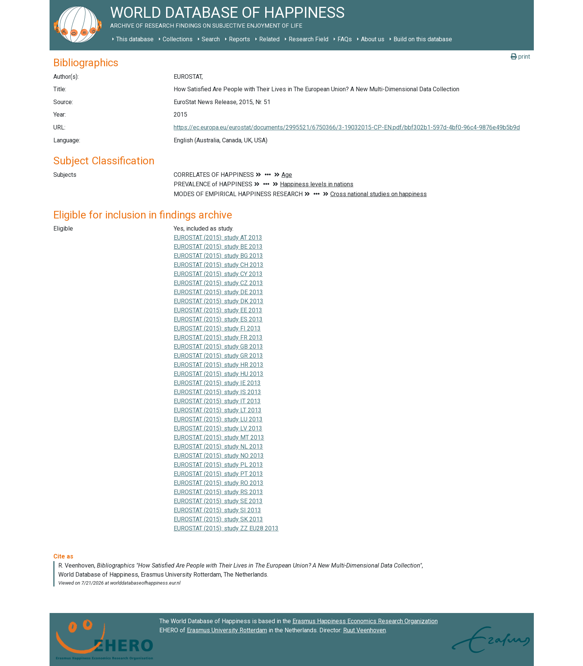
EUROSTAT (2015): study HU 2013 (218, 373)
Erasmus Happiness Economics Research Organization (365, 621)
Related (269, 39)
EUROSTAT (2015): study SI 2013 (217, 510)
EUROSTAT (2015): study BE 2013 (218, 246)
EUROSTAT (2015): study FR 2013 (218, 337)
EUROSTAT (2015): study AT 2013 (218, 237)
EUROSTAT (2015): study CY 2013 (218, 274)
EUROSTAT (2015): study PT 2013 (218, 473)
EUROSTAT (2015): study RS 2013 (218, 492)
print (520, 56)
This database (135, 39)
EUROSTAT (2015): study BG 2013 (218, 255)
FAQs (344, 39)
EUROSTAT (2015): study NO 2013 (219, 455)
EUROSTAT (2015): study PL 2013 (218, 464)
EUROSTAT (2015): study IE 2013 (217, 383)
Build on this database (422, 39)
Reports (239, 39)
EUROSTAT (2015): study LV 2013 (218, 428)
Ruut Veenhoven (364, 630)
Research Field (308, 39)
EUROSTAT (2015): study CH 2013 (218, 264)
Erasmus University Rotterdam (227, 630)
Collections (178, 39)
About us (372, 39)
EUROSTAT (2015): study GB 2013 (218, 346)
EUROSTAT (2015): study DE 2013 (218, 292)
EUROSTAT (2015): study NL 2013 (218, 446)
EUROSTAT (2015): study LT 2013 (217, 410)
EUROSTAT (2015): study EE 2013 (218, 310)
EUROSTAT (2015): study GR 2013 (218, 355)
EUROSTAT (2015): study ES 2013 (218, 319)
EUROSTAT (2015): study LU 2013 (218, 419)
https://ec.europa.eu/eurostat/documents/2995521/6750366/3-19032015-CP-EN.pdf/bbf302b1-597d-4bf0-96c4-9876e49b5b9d (347, 127)
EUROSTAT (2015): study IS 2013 (217, 392)
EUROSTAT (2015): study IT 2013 (217, 401)
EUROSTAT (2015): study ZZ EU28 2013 (226, 528)
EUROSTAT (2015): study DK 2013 (218, 301)
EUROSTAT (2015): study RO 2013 (218, 483)
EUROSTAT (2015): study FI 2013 (217, 328)
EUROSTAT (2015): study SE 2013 (218, 501)
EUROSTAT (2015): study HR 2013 (218, 364)
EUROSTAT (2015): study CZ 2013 (218, 283)
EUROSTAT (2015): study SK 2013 (218, 519)
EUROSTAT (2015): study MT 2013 (219, 437)
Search (211, 39)
